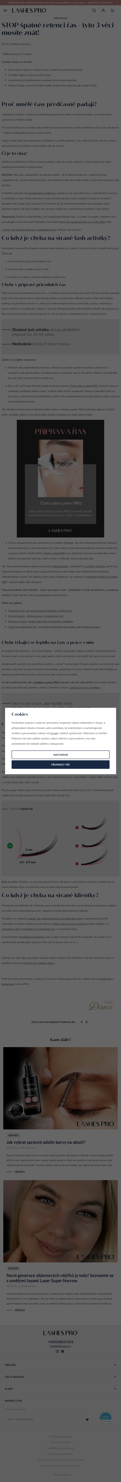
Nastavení (60, 755)
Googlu (54, 733)
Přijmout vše (60, 764)
